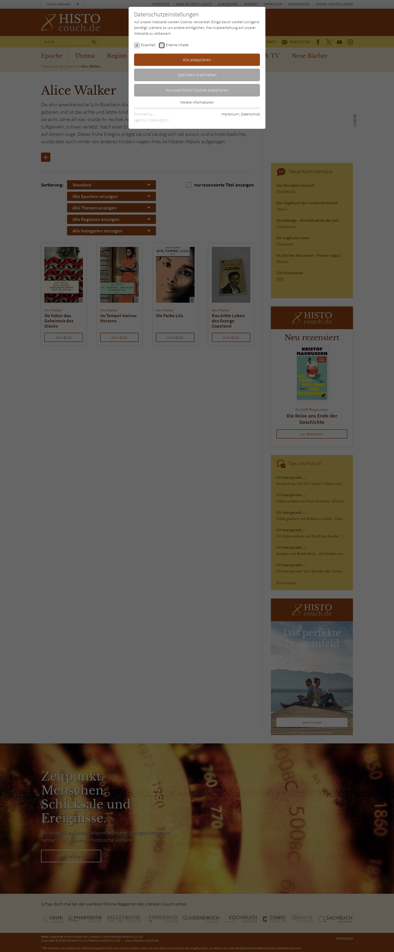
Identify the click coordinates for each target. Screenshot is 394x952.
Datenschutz (250, 114)
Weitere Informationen (197, 102)
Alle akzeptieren (197, 59)
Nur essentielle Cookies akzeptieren (197, 90)
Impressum (230, 114)
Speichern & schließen (197, 74)
